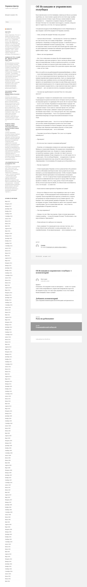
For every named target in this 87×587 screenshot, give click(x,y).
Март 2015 (7, 260)
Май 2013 (7, 314)
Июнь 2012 (8, 342)
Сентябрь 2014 (8, 275)
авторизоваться (69, 300)
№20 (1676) (8, 32)
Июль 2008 (7, 458)
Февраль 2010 (8, 411)
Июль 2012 (7, 339)
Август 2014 (8, 277)
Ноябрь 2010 (8, 388)
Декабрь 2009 (8, 416)
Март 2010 (7, 408)
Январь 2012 (8, 354)
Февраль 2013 (8, 322)
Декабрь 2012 (8, 327)
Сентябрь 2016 (8, 216)
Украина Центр (12, 6)
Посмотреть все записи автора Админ (56, 247)
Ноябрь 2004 (8, 566)
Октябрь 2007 (8, 480)
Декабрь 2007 (8, 475)
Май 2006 (7, 522)
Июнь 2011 (8, 371)
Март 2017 (7, 201)
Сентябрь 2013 (8, 305)
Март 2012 (7, 349)
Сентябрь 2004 (8, 571)
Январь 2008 (8, 472)
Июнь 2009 (8, 430)
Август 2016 (8, 218)
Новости (9, 29)
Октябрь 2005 (8, 539)
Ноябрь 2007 (8, 477)
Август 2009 (8, 425)
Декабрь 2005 (8, 534)
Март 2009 (7, 438)
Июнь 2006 (8, 519)
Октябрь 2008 (8, 450)
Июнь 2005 (8, 549)
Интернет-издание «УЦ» (11, 15)
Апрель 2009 (8, 435)
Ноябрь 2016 (8, 211)
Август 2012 (8, 337)
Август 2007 (8, 485)
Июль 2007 (7, 487)
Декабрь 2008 (8, 445)
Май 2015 (7, 255)
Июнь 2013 (8, 312)
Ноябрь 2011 (8, 359)
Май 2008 (7, 462)
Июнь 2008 (8, 460)
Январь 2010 (8, 413)
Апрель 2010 (8, 406)
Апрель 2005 (8, 554)
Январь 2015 (8, 265)
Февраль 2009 (8, 440)
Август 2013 (8, 307)
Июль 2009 (7, 428)
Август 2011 (8, 366)
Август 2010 (8, 396)
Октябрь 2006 (8, 509)
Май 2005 (7, 551)
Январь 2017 (8, 206)
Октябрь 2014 (8, 273)
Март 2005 (7, 556)
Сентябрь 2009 (8, 423)
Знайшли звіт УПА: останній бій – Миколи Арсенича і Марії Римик (12, 58)
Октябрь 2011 (8, 361)
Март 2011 (7, 379)
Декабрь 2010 (8, 386)
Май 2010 (7, 403)
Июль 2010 (7, 398)
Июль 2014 (7, 280)
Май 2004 (7, 581)
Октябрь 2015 (8, 243)
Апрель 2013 (8, 317)
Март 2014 (7, 290)
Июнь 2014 (8, 282)
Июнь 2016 (8, 223)
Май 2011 (7, 374)
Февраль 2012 (8, 351)
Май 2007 (7, 492)
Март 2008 (7, 467)
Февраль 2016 (8, 233)
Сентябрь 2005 (8, 541)
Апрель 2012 (8, 347)
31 (50, 256)
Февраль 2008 (8, 470)
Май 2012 (7, 344)
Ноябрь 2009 (8, 418)
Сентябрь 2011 (8, 364)
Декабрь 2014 (8, 268)
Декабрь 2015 (8, 238)
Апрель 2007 (8, 495)
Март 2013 (7, 319)
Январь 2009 (8, 443)
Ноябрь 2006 (8, 507)
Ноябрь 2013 (8, 300)
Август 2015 (8, 248)
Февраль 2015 (8, 263)
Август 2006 (8, 514)
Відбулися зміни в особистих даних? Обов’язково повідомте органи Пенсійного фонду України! (12, 126)
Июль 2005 (7, 546)
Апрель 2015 (8, 258)
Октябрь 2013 (8, 302)
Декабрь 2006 (8, 504)
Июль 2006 (7, 517)
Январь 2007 (8, 502)
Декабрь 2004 (8, 564)
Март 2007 (7, 497)
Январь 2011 (8, 384)
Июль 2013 (7, 310)
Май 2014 (7, 285)
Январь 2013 (8, 324)
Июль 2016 (7, 221)
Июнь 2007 (8, 490)
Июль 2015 (7, 250)
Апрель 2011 (8, 376)
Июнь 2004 (8, 578)
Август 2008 (8, 455)
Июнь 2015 (8, 253)
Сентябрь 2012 (8, 334)
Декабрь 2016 (8, 208)
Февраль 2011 (8, 381)
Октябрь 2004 (8, 569)
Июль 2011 (7, 369)
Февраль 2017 (8, 203)
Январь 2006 (8, 532)
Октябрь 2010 (8, 391)
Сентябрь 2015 (8, 245)
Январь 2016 (8, 236)
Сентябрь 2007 (8, 482)
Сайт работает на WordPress (43, 339)
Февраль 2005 (8, 559)
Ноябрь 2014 (8, 270)
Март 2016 (7, 231)
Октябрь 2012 (8, 332)
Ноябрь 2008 (8, 448)
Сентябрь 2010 (8, 393)
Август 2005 (8, 544)
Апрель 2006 (8, 524)
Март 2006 (7, 527)
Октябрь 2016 (8, 213)
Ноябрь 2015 (8, 240)
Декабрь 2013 (8, 297)
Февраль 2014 (8, 292)
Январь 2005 (8, 561)
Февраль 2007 (8, 499)
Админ (45, 256)
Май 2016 (7, 226)
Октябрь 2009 (8, 421)
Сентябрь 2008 (8, 453)
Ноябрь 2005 (8, 536)
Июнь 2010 (8, 401)
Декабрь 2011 (8, 356)
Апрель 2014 (8, 287)
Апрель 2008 (8, 465)
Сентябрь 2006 (8, 512)
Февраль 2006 (8, 529)
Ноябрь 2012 (8, 329)
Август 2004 (8, 573)
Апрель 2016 (8, 228)
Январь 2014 (8, 295)
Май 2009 (7, 433)
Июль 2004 (7, 576)
